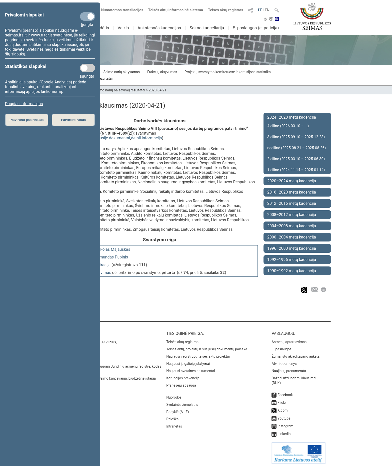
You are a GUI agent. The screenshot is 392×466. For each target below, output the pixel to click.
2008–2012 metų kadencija (291, 214)
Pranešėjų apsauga (181, 384)
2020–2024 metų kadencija (291, 181)
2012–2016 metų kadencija (291, 203)
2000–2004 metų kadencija (291, 237)
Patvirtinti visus (73, 120)
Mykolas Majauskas (112, 249)
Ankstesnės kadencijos (159, 27)
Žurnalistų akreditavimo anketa (296, 355)
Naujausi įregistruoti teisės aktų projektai (198, 355)
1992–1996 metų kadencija (291, 259)
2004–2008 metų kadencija (291, 226)
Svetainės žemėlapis (182, 403)
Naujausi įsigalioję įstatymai (188, 362)
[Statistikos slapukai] (87, 68)
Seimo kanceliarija (207, 27)
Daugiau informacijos (24, 103)
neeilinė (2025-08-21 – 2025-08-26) (296, 148)
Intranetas (174, 425)
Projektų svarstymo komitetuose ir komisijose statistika (227, 72)
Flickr (282, 401)
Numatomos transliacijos (119, 10)
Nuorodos (174, 396)
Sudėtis (102, 27)
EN (267, 10)
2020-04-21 (157, 90)
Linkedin (284, 432)
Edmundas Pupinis (111, 257)
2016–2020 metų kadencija (291, 192)
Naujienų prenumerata (289, 369)
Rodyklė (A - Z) (177, 410)
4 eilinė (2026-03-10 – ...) (288, 126)
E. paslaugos (282, 347)
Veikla (123, 27)
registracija (101, 264)
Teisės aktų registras (225, 10)
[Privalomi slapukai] (87, 16)
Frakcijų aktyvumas (162, 72)
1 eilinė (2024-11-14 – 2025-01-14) (296, 170)
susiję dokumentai (114, 138)
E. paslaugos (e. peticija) (255, 27)
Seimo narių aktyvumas (122, 72)
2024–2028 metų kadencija (291, 117)
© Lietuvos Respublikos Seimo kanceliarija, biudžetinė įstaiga (108, 377)
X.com (283, 409)
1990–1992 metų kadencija (291, 270)
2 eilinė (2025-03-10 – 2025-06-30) (296, 159)
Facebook (285, 393)
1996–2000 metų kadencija (291, 248)
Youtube (284, 417)
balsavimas (101, 272)
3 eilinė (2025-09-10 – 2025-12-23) (296, 137)
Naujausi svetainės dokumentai (190, 369)
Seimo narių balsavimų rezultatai (119, 90)
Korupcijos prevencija (183, 376)
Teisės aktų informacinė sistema (175, 10)
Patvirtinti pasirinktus (27, 120)
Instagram (285, 424)
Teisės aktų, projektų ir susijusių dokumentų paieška (206, 347)
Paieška (172, 417)
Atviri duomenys (284, 362)
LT (260, 10)
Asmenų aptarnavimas (289, 340)
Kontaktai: (72, 331)
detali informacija (146, 138)
